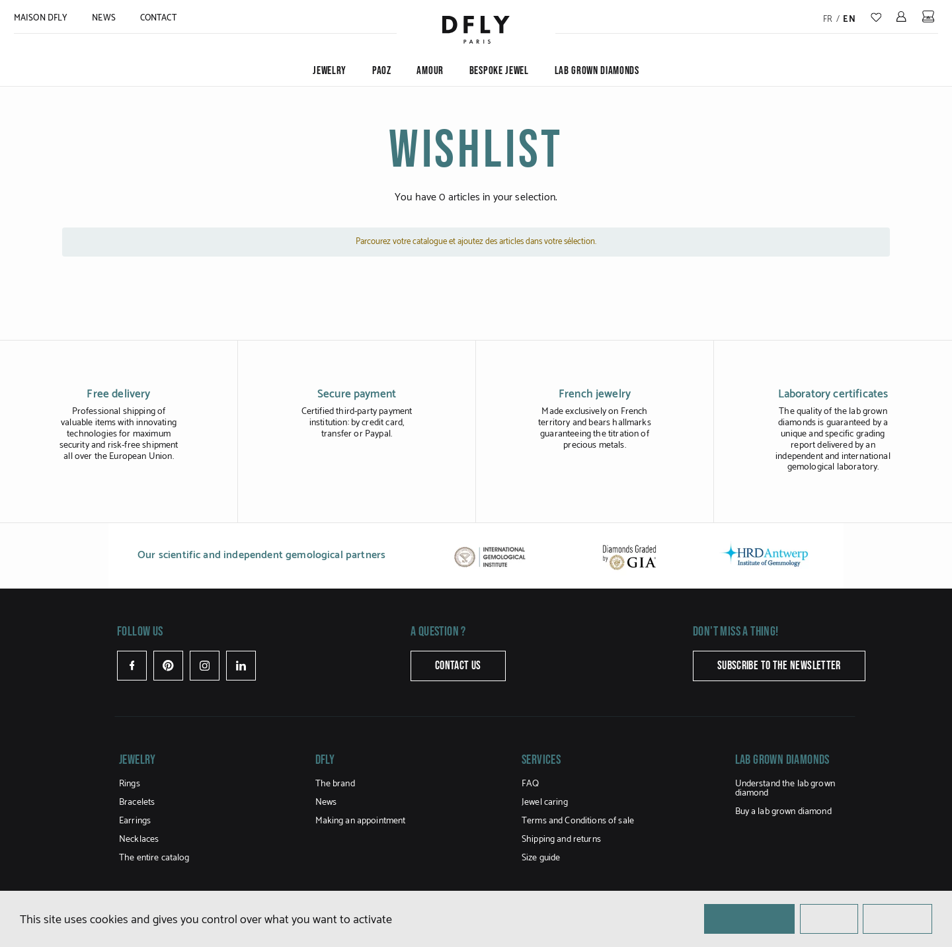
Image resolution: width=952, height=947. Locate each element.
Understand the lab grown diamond (785, 788)
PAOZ (381, 70)
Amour (429, 70)
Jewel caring (545, 802)
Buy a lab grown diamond (783, 811)
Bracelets (137, 802)
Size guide (541, 858)
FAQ (530, 784)
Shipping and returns (561, 839)
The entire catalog (154, 858)
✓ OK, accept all (749, 918)
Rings (129, 784)
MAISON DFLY (40, 18)
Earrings (135, 821)
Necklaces (139, 839)
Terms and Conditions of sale (578, 821)
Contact (158, 18)
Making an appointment (360, 821)
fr (828, 19)
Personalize (897, 918)
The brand (335, 784)
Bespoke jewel (499, 70)
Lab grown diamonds (597, 70)
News (103, 18)
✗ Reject (829, 918)
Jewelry (329, 70)
